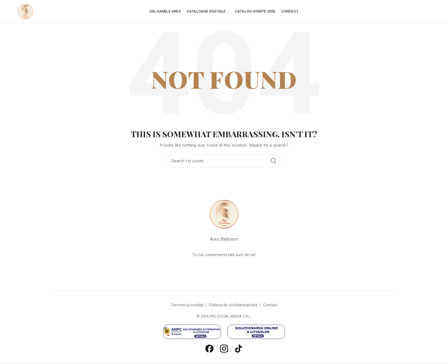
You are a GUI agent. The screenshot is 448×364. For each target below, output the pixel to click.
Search (273, 160)
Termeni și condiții (187, 305)
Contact (270, 305)
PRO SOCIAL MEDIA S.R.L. (230, 316)
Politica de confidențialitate (233, 305)
